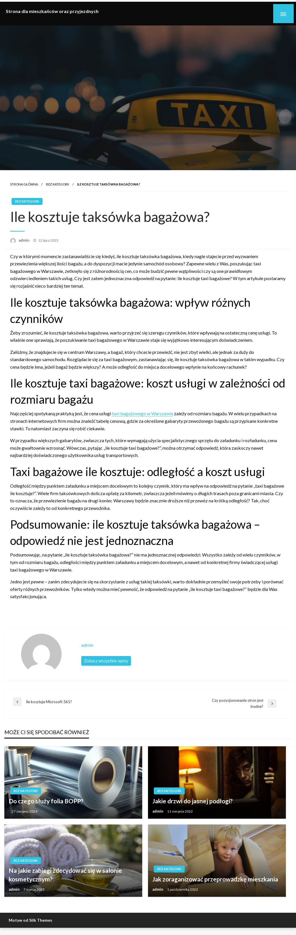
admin (24, 240)
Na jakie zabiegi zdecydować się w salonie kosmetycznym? (65, 874)
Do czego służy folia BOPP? (46, 800)
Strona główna (24, 184)
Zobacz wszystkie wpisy (106, 660)
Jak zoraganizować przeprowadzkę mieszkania (215, 879)
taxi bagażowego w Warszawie (142, 413)
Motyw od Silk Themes (30, 920)
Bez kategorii (57, 184)
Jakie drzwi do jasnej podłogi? (192, 800)
